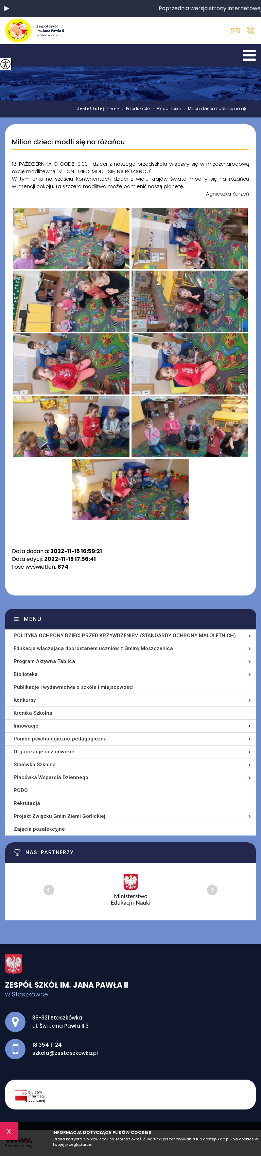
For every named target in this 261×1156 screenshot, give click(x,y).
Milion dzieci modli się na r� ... (215, 109)
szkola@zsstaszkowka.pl (235, 30)
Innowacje (26, 726)
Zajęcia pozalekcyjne (39, 829)
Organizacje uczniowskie (44, 752)
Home (113, 109)
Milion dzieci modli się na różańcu (68, 142)
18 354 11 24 (250, 30)
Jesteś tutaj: (92, 109)
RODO (21, 790)
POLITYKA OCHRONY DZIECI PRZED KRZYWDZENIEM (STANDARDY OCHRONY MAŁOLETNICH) (125, 635)
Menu (33, 619)
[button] (7, 8)
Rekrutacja (27, 803)
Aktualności (165, 109)
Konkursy (25, 700)
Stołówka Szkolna (35, 765)
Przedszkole (134, 109)
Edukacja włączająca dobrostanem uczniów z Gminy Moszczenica (93, 648)
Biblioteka (26, 674)
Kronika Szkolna (33, 713)
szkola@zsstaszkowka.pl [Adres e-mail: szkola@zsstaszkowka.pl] (65, 1053)
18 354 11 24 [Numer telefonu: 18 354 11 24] (47, 1044)
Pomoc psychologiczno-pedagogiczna (60, 739)
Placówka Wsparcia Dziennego (51, 777)
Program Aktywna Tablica (44, 661)
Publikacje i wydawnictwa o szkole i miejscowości (74, 687)
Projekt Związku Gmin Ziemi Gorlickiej (59, 816)
